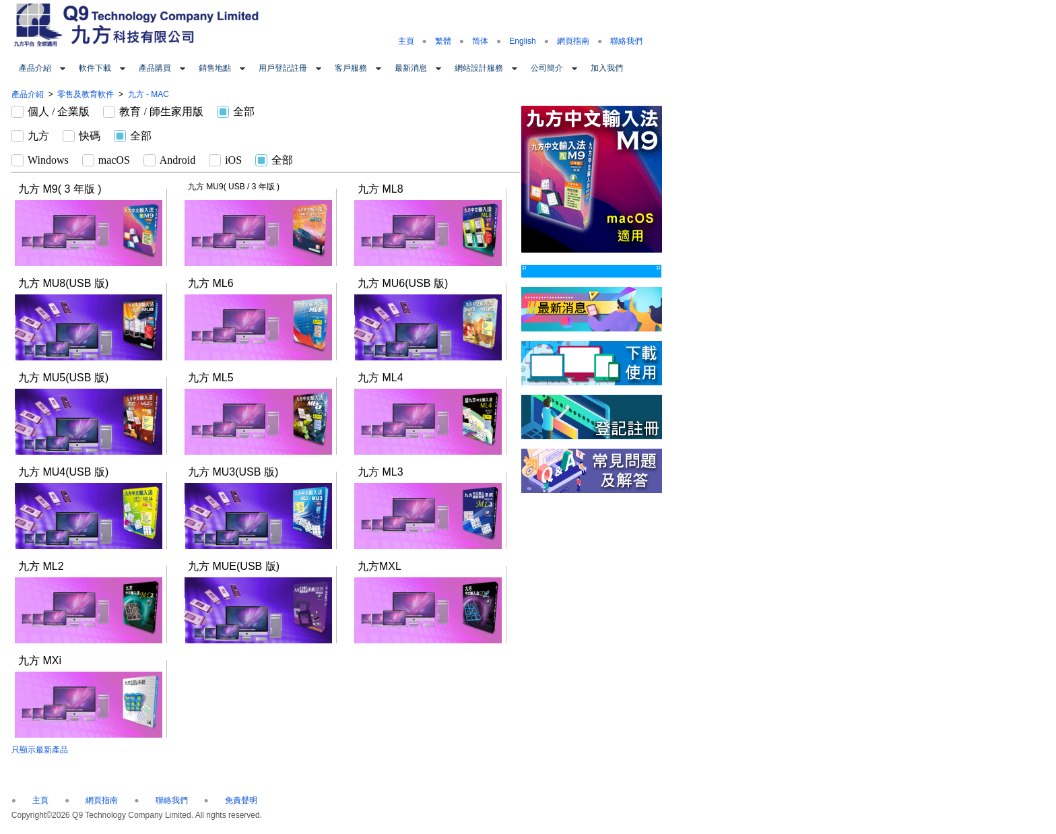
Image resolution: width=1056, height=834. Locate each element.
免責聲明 (241, 800)
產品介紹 (35, 68)
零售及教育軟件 (85, 94)
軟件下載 (95, 68)
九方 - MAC (148, 94)
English (522, 41)
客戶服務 (351, 68)
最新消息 (411, 68)
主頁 (406, 41)
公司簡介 (547, 68)
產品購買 (155, 68)
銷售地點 (215, 68)
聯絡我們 (626, 41)
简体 (480, 41)
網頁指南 (573, 41)
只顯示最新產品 (39, 750)
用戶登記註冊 (283, 68)
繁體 (443, 41)
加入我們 (607, 68)
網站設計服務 (479, 68)
